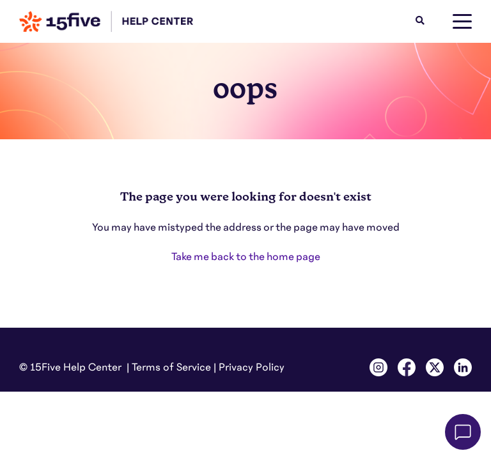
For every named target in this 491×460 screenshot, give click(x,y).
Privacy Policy (251, 367)
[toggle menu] (462, 21)
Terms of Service (171, 367)
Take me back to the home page (245, 256)
